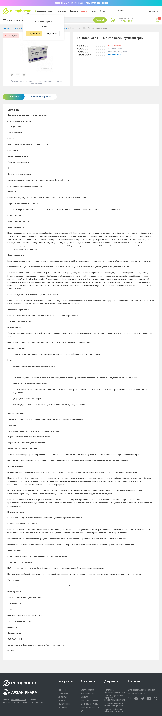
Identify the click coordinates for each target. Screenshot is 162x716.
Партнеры (62, 707)
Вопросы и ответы (89, 703)
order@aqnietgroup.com (144, 690)
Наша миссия (64, 703)
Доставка (73, 11)
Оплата (84, 696)
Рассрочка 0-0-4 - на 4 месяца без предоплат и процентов (81, 2)
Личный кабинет (152, 11)
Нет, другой (51, 33)
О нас (102, 11)
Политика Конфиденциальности (114, 690)
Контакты (62, 11)
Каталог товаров (13, 20)
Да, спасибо (34, 33)
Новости (62, 689)
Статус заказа (133, 11)
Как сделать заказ (89, 700)
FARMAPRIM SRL (115, 54)
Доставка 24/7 (88, 693)
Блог (83, 710)
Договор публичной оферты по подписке (114, 710)
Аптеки (94, 11)
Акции (84, 11)
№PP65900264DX (18, 699)
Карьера (61, 700)
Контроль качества (90, 707)
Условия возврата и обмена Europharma (113, 704)
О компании (63, 693)
